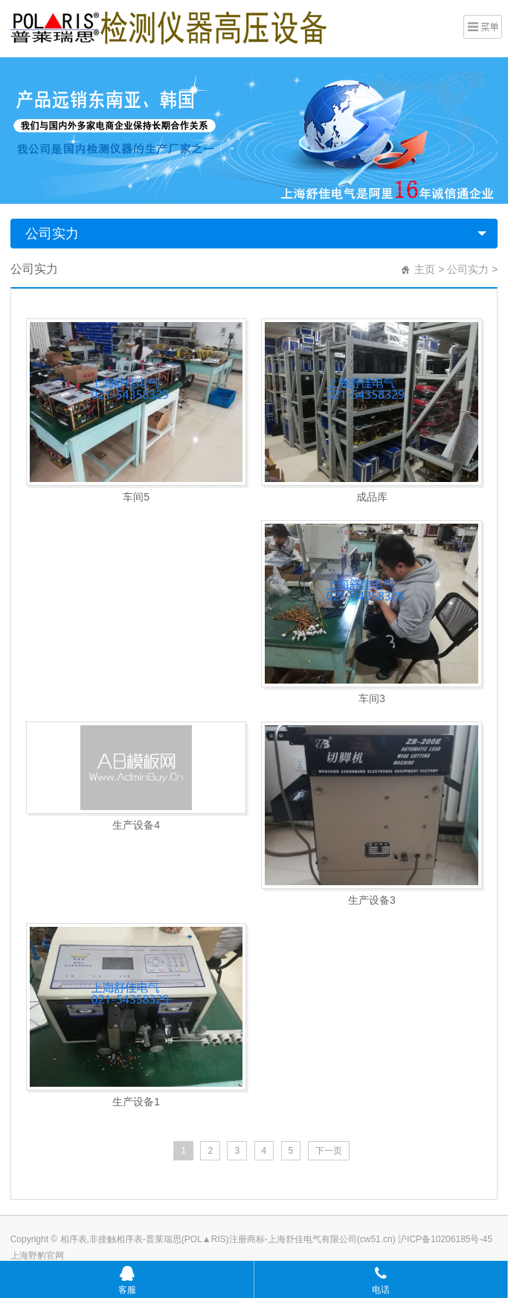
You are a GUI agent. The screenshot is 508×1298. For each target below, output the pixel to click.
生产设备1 (136, 1102)
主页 (424, 269)
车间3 (372, 698)
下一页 (328, 1151)
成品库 (372, 497)
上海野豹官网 (37, 1255)
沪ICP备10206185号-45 (444, 1239)
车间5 (136, 497)
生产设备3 (372, 900)
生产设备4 (136, 825)
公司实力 (52, 233)
